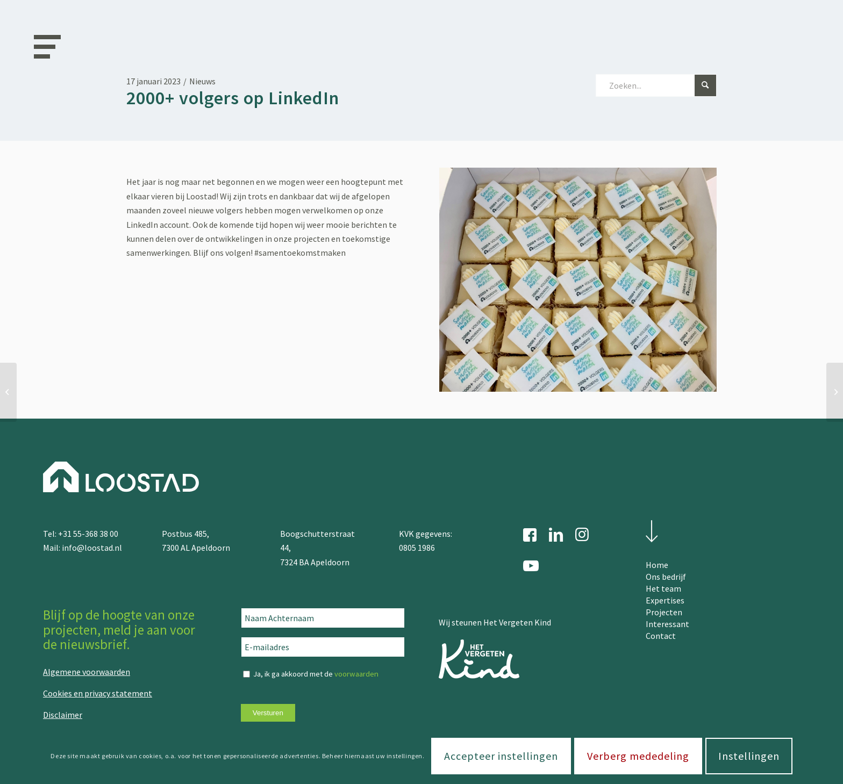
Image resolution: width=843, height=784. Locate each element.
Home (657, 564)
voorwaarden (356, 674)
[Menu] (43, 45)
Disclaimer (62, 714)
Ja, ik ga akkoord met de (315, 674)
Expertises (665, 600)
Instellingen (749, 756)
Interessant (667, 624)
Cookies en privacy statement (97, 693)
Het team (663, 588)
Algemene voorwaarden (86, 671)
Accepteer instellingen (501, 756)
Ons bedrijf (666, 576)
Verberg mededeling (638, 756)
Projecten (664, 612)
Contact (661, 635)
